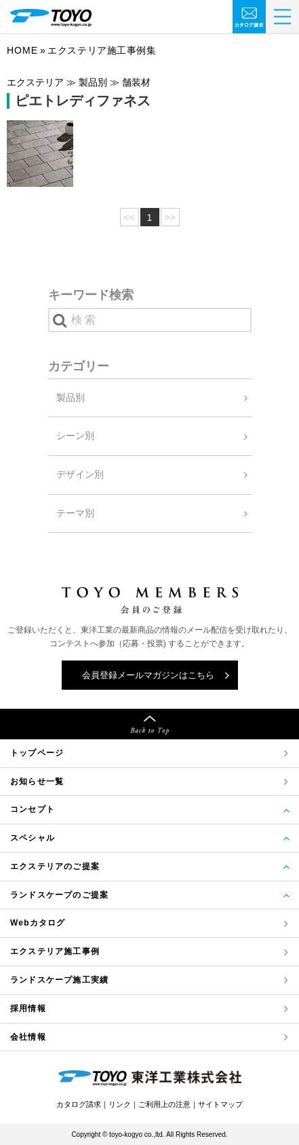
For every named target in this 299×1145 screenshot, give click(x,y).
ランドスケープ (59, 980)
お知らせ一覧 (37, 781)
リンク (119, 1104)
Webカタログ (38, 923)
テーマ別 (75, 513)
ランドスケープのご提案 (59, 895)
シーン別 (75, 435)
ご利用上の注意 (164, 1104)
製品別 (70, 397)
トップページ (37, 753)
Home (22, 50)
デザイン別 (80, 474)
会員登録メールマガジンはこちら (148, 675)
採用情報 (28, 1008)
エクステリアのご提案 (55, 866)
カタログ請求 (78, 1104)
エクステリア (55, 951)
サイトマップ (220, 1104)
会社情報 (28, 1037)
